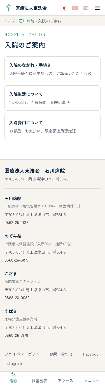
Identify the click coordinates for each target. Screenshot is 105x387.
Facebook (92, 354)
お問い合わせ (61, 354)
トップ (9, 21)
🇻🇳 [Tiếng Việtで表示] (75, 7)
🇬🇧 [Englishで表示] (85, 7)
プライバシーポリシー (24, 354)
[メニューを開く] (97, 7)
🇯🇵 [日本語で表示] (64, 8)
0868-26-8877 (16, 260)
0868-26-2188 (16, 222)
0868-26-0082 (16, 297)
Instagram (13, 363)
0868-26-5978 (16, 335)
